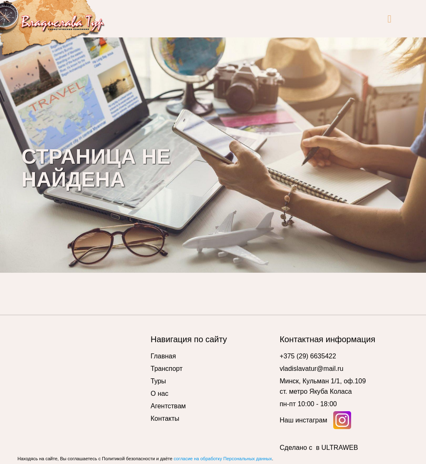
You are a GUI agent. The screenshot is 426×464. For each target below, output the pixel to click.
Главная (163, 356)
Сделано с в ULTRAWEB (319, 447)
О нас (159, 393)
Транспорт (167, 368)
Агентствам (168, 406)
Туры (158, 381)
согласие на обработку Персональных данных (222, 458)
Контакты (165, 418)
